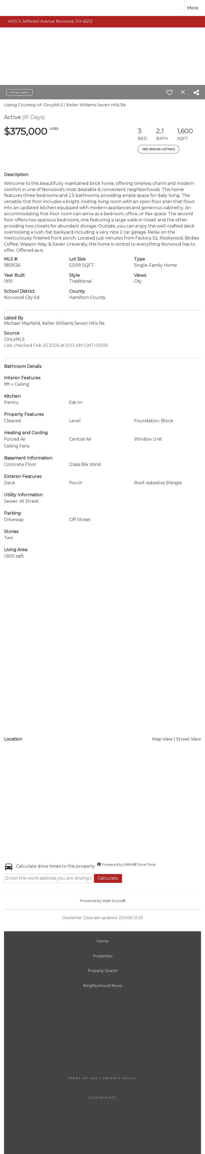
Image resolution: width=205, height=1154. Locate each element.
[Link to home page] (13, 8)
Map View (162, 739)
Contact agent (19, 92)
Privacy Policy (120, 1078)
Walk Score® (113, 901)
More (192, 7)
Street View (188, 739)
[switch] (169, 92)
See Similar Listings (158, 149)
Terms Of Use (83, 1078)
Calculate (108, 878)
